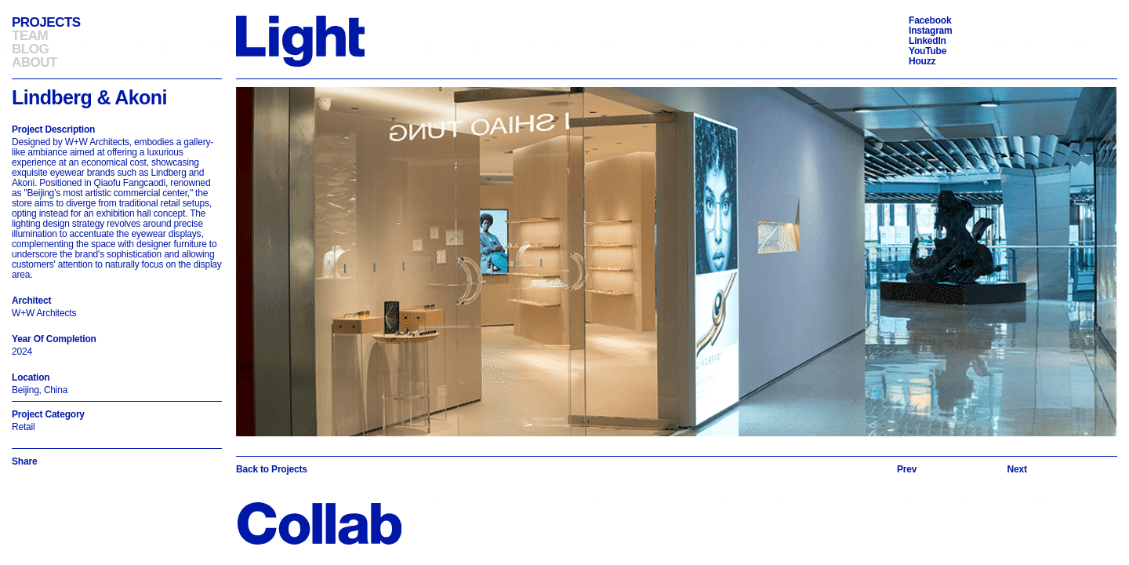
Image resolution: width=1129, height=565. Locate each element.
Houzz (922, 61)
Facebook (930, 20)
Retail (23, 426)
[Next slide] (1017, 469)
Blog (30, 49)
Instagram (931, 30)
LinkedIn (927, 40)
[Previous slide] (907, 469)
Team (30, 35)
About (34, 62)
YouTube (927, 51)
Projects (46, 22)
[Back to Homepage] (300, 40)
